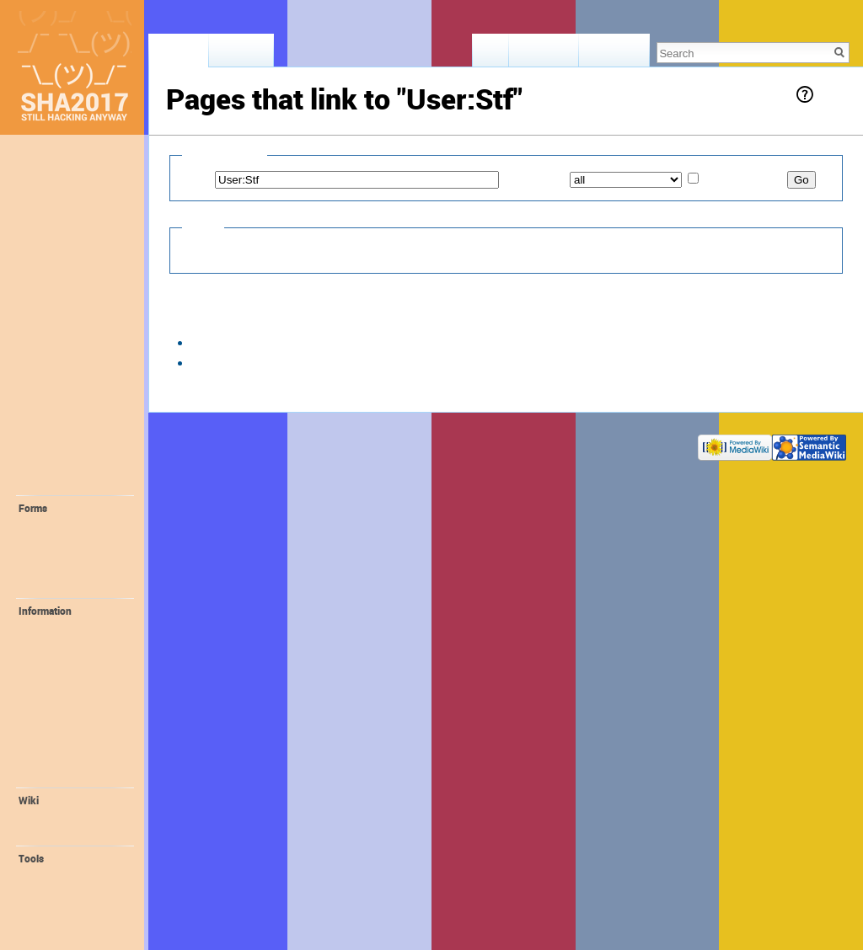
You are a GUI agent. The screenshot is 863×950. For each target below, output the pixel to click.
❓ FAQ (45, 253)
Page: (197, 179)
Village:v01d (221, 342)
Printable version (71, 924)
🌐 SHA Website (71, 759)
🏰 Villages (56, 395)
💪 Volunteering (71, 627)
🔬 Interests (58, 432)
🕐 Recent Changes (77, 235)
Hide (194, 251)
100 (373, 320)
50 (349, 320)
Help (830, 94)
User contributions (74, 875)
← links (283, 342)
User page (178, 54)
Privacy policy (195, 443)
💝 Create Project (74, 585)
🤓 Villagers (58, 413)
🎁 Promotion (66, 726)
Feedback (50, 197)
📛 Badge (56, 709)
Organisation (62, 775)
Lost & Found (60, 216)
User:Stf (209, 121)
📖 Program (58, 289)
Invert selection (744, 179)
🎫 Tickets (54, 272)
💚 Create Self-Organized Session (75, 563)
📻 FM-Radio (64, 676)
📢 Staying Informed (81, 308)
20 (328, 320)
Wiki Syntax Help (71, 833)
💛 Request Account (80, 524)
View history (614, 54)
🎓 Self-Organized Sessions (74, 457)
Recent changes (69, 817)
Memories (51, 179)
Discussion (241, 54)
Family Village (65, 660)
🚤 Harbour (60, 643)
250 (401, 320)
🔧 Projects (56, 481)
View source (544, 54)
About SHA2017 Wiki (277, 443)
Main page (53, 160)
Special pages (64, 908)
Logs (44, 891)
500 (429, 320)
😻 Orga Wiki (63, 742)
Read (491, 54)
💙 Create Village (73, 541)
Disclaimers (355, 443)
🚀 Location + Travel (81, 326)
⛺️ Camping (59, 376)
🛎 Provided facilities (58, 352)
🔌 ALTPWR (61, 693)
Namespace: (534, 179)
